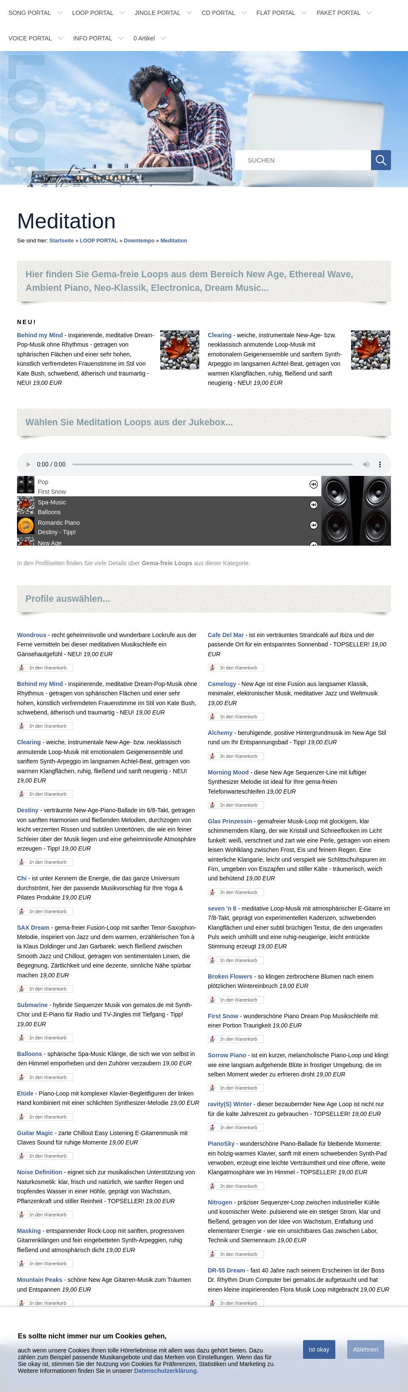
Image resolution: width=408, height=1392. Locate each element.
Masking (29, 1230)
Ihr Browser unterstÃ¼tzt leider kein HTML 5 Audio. (204, 464)
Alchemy (220, 732)
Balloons (29, 1053)
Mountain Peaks (39, 1279)
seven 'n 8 (222, 908)
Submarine (32, 1005)
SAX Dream (33, 927)
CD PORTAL (218, 12)
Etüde (25, 1093)
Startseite (61, 241)
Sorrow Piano (227, 1055)
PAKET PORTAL (338, 12)
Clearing (220, 335)
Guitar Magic (35, 1133)
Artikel (144, 38)
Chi (22, 878)
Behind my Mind (40, 335)
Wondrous (31, 635)
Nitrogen (220, 1202)
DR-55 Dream (226, 1270)
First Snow (223, 1016)
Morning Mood (228, 772)
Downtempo (139, 241)
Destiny (28, 810)
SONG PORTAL (29, 12)
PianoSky (221, 1143)
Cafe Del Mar (226, 635)
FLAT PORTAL (276, 12)
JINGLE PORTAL (158, 12)
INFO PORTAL (92, 38)
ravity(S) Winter (230, 1104)
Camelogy (222, 683)
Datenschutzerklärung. (166, 1370)
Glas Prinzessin (230, 821)
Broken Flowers (230, 976)
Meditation (174, 241)
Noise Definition (39, 1172)
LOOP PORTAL (92, 12)
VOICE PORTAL (30, 38)
